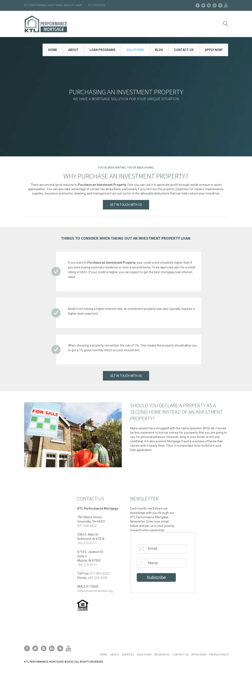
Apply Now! (198, 654)
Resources (162, 654)
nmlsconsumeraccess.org (95, 591)
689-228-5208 (97, 578)
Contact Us (180, 654)
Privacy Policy (219, 654)
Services (128, 654)
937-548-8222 (87, 526)
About (114, 654)
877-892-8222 (100, 573)
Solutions (144, 654)
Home (103, 654)
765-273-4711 (87, 543)
